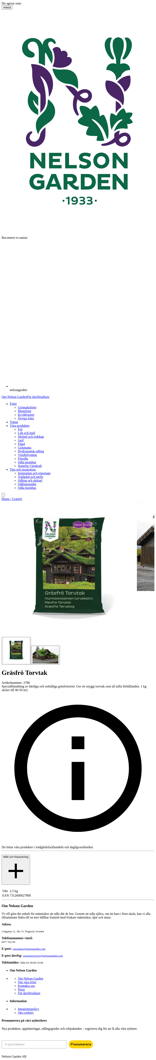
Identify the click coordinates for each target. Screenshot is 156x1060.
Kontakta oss (26, 986)
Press (21, 989)
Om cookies (26, 1012)
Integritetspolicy (28, 1009)
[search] (3, 495)
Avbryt (7, 7)
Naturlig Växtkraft (30, 466)
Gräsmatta (24, 447)
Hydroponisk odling (31, 451)
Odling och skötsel (30, 480)
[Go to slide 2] (45, 655)
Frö (20, 429)
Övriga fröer (26, 418)
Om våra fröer (27, 982)
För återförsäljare (38, 397)
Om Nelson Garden (14, 397)
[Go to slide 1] (16, 651)
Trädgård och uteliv (30, 477)
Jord (21, 440)
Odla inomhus (27, 462)
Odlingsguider (27, 484)
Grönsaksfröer (27, 407)
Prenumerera (81, 1044)
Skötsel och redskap (31, 436)
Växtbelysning (27, 455)
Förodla (23, 458)
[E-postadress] (34, 1044)
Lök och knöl (26, 433)
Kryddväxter (26, 414)
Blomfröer (24, 411)
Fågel (21, 444)
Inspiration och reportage (34, 473)
